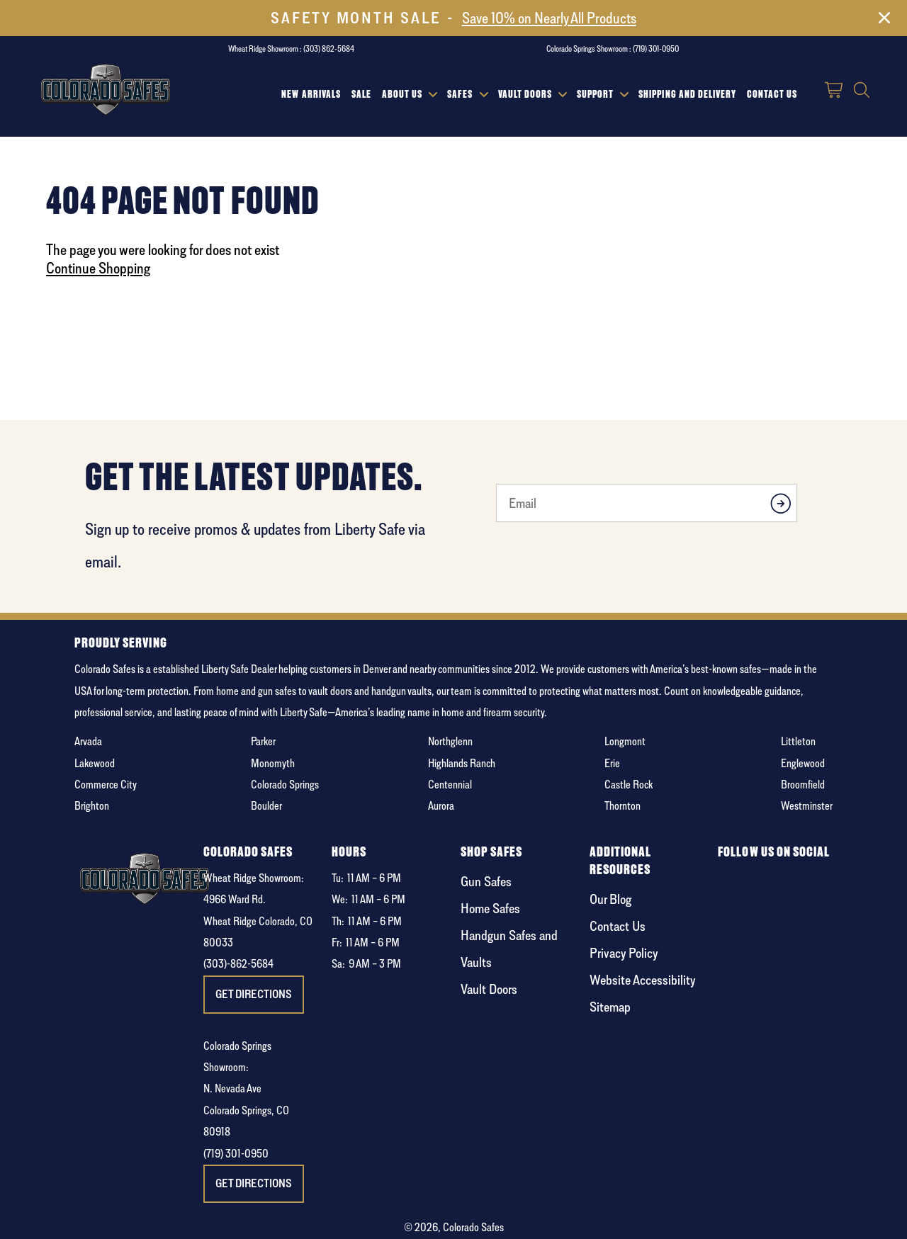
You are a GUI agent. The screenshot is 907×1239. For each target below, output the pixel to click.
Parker (263, 741)
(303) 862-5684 (328, 48)
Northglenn (450, 741)
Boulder (266, 806)
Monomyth (273, 763)
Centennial (450, 784)
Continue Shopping (98, 268)
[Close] (884, 20)
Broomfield (803, 784)
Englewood (803, 763)
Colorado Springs (285, 784)
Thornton (622, 806)
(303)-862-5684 (238, 964)
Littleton (798, 741)
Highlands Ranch (461, 763)
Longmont (625, 741)
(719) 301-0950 (656, 48)
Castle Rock (628, 784)
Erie (612, 763)
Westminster (807, 806)
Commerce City (105, 784)
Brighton (91, 806)
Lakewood (94, 763)
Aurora (441, 806)
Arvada (88, 741)
